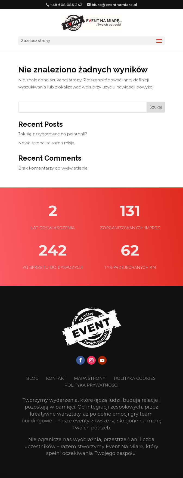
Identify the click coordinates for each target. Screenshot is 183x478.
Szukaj (156, 107)
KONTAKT (56, 378)
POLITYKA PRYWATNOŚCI (91, 385)
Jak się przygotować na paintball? (52, 133)
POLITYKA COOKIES (135, 378)
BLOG (32, 378)
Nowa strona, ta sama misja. (46, 142)
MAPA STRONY (89, 378)
